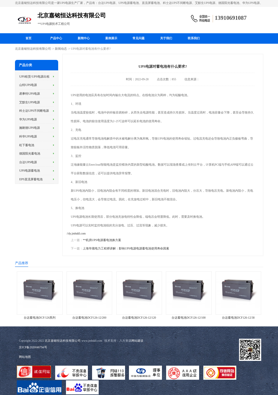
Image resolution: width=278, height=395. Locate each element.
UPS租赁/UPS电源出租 (34, 76)
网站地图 (25, 356)
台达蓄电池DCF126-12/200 (89, 317)
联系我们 (194, 38)
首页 (28, 38)
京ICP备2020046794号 (33, 347)
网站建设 (137, 340)
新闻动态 (61, 48)
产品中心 (56, 38)
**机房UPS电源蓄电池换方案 (102, 240)
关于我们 (166, 38)
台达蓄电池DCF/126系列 (39, 317)
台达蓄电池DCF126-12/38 (238, 317)
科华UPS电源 (28, 136)
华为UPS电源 (28, 119)
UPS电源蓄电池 (29, 170)
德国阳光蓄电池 (29, 153)
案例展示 (111, 38)
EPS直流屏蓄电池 (31, 179)
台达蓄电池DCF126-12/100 (188, 317)
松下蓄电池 (26, 145)
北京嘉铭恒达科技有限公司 (33, 48)
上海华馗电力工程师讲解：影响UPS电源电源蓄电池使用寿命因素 (126, 248)
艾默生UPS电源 (29, 102)
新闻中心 (84, 38)
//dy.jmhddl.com (76, 233)
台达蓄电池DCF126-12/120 (139, 317)
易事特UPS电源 (29, 93)
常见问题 (139, 38)
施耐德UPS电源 (29, 127)
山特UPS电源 (28, 85)
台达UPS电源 (28, 162)
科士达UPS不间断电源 (34, 110)
